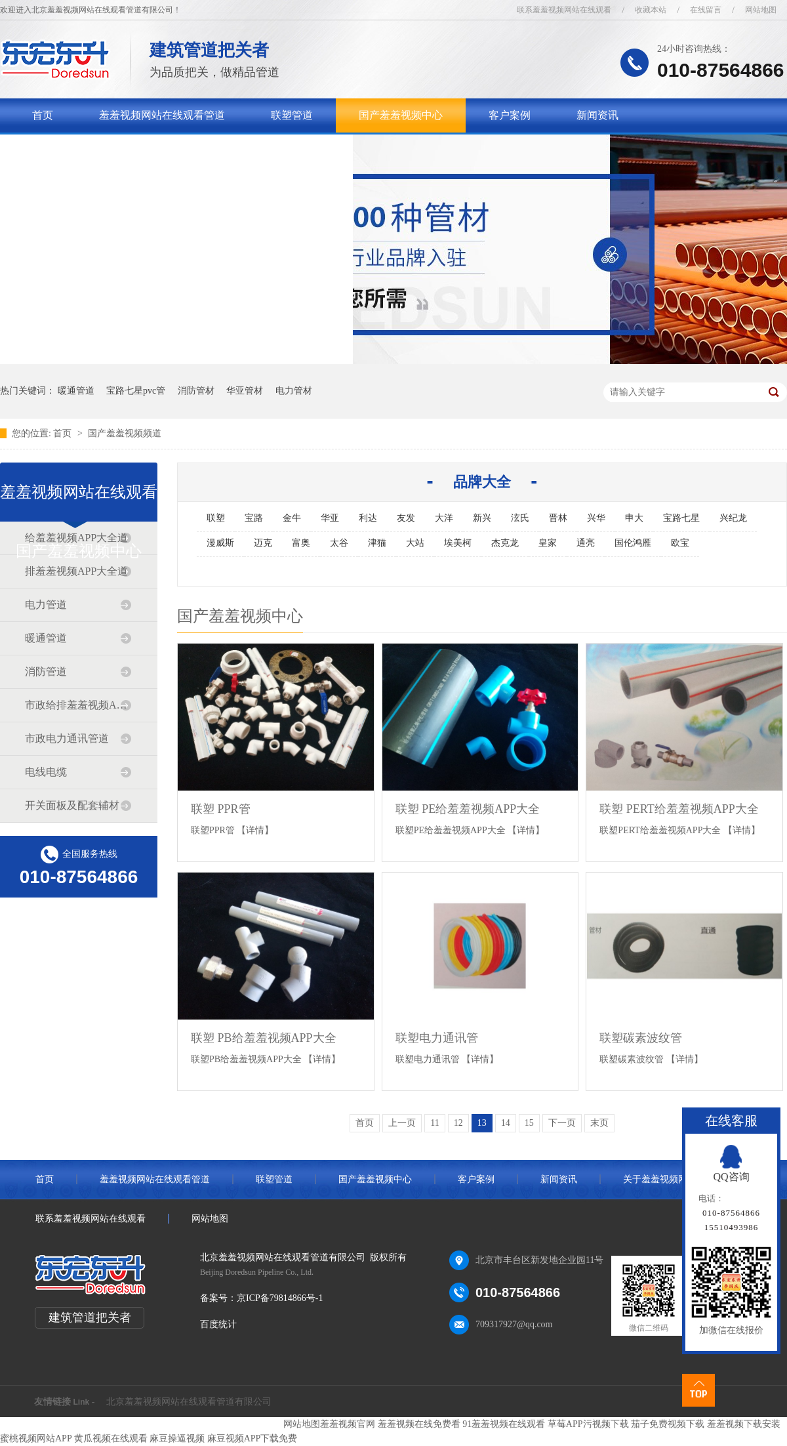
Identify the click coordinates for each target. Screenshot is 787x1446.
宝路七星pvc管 (135, 391)
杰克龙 (505, 543)
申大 (634, 518)
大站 (415, 543)
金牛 (292, 518)
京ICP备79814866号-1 (280, 1298)
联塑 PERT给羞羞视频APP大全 (678, 809)
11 (434, 1123)
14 (505, 1123)
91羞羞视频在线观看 (503, 1424)
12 (458, 1123)
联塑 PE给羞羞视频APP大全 (467, 809)
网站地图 (761, 9)
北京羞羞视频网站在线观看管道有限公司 (189, 1402)
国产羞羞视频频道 (124, 433)
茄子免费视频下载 (667, 1424)
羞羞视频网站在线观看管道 (162, 115)
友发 (406, 518)
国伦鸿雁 (633, 543)
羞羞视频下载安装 (743, 1424)
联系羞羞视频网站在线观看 (564, 9)
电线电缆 (46, 771)
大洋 (444, 518)
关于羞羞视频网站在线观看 (95, 149)
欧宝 (680, 543)
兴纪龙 (733, 518)
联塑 (216, 518)
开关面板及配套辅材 (72, 805)
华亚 (330, 518)
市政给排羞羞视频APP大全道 (78, 705)
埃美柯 (458, 543)
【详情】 (255, 830)
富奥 (301, 543)
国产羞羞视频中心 (401, 115)
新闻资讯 (597, 115)
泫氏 (520, 518)
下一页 (562, 1123)
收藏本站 (650, 9)
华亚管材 (244, 391)
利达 (368, 518)
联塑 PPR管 (221, 809)
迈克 (263, 543)
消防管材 (196, 391)
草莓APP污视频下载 (588, 1424)
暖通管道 (76, 391)
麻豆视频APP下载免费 (252, 1438)
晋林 (558, 518)
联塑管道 (292, 115)
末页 (599, 1123)
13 (482, 1123)
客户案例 (510, 115)
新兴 (482, 518)
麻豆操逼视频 (177, 1438)
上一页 (402, 1123)
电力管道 (46, 604)
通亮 (585, 543)
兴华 (596, 518)
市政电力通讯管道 (67, 738)
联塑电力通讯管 (436, 1037)
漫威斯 (220, 543)
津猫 (377, 543)
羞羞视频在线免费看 (419, 1424)
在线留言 (705, 9)
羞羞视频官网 (347, 1424)
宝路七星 (681, 518)
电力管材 (293, 391)
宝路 (254, 518)
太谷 (339, 543)
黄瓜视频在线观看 (111, 1438)
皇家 (547, 543)
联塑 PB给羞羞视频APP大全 (263, 1037)
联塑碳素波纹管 (640, 1037)
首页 (42, 115)
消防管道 (46, 671)
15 (529, 1123)
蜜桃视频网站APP (35, 1438)
